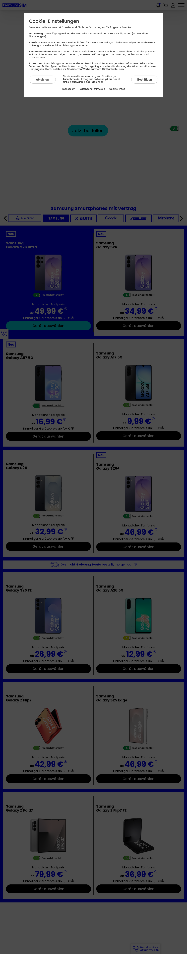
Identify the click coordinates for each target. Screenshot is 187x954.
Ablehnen (42, 79)
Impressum (68, 89)
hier (111, 79)
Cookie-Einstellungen (54, 21)
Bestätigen (144, 79)
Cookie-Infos (117, 89)
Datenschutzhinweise (92, 89)
